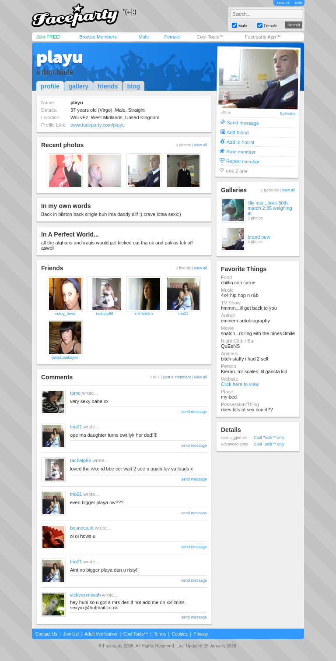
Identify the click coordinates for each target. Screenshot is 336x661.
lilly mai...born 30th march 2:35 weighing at (270, 208)
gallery (78, 86)
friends (108, 86)
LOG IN (283, 3)
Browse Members (98, 36)
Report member (243, 161)
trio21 (183, 313)
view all (200, 145)
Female (172, 36)
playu (59, 57)
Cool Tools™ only (269, 437)
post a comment (177, 377)
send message (194, 412)
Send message (243, 122)
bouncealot (82, 527)
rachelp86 (104, 313)
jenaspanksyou (65, 357)
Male (143, 36)
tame (75, 393)
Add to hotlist (241, 142)
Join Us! (71, 634)
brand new (259, 237)
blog (133, 86)
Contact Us (46, 634)
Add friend (237, 132)
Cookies (180, 634)
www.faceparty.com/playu (97, 124)
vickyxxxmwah (85, 594)
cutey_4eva (65, 313)
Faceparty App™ (263, 36)
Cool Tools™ (210, 36)
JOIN (298, 3)
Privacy (201, 634)
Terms (160, 634)
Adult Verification (100, 634)
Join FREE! (48, 36)
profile (50, 86)
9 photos (287, 113)
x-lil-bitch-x (143, 313)
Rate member (241, 151)
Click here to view (240, 384)
